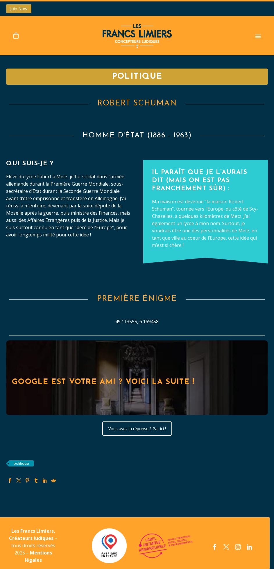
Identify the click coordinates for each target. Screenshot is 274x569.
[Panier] (16, 36)
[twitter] (226, 547)
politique (21, 463)
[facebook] (215, 547)
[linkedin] (249, 547)
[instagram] (238, 547)
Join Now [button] (18, 8)
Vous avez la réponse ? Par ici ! (137, 428)
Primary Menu (258, 36)
